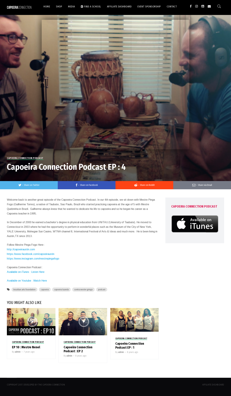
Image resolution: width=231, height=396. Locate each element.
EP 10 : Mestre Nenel (26, 347)
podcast (101, 289)
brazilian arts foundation (24, 289)
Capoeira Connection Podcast (25, 158)
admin (18, 351)
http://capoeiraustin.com (21, 249)
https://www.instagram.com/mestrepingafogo (33, 258)
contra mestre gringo (83, 289)
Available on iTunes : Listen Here (25, 272)
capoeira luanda (61, 289)
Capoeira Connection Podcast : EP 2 (78, 349)
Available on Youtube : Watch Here (27, 280)
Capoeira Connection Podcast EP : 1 (129, 345)
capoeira (45, 289)
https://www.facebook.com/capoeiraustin (30, 254)
